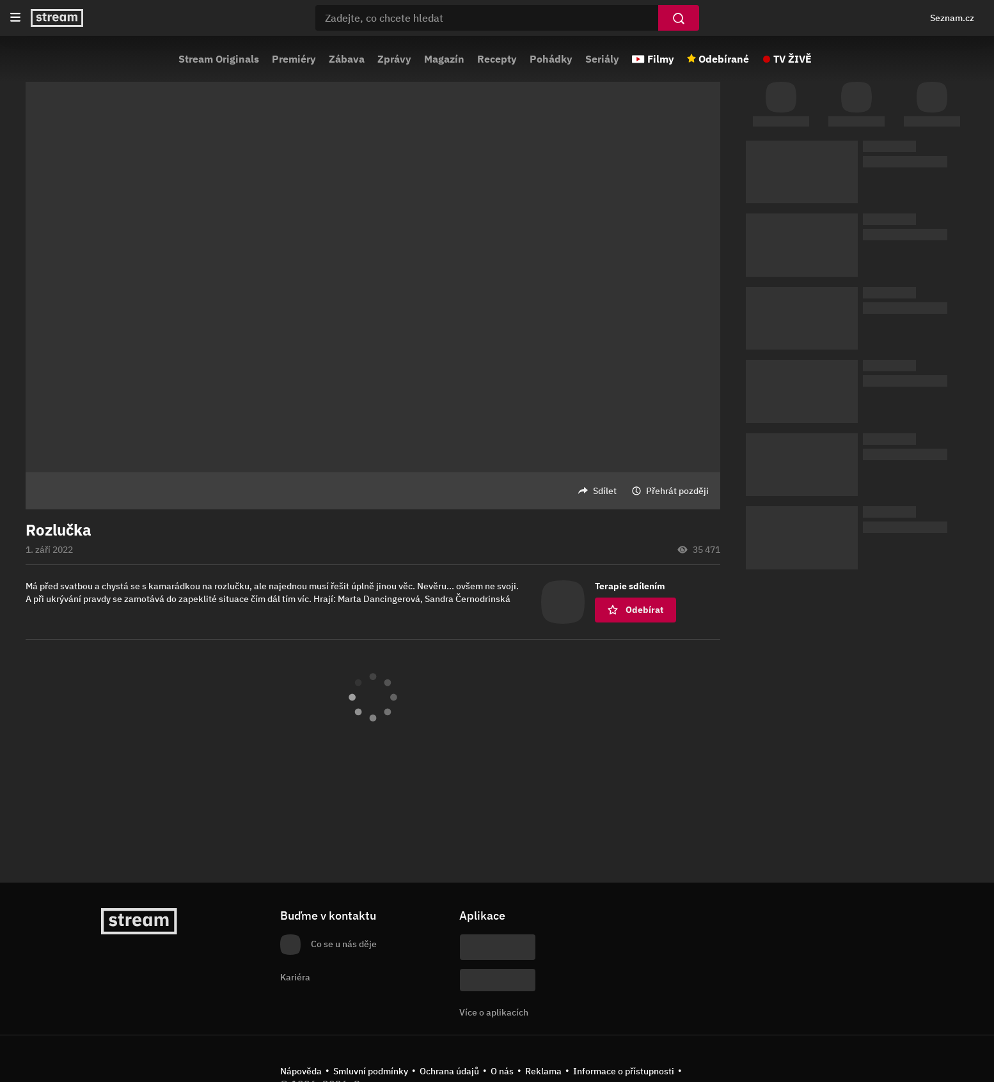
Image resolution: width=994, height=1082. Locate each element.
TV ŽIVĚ (792, 58)
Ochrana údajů (449, 1071)
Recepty (497, 58)
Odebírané (723, 58)
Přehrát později (677, 491)
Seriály (602, 58)
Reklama (543, 1071)
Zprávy (394, 58)
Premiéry (294, 58)
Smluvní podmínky (370, 1071)
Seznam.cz (952, 17)
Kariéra (295, 977)
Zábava (347, 58)
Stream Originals (218, 58)
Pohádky (551, 58)
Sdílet (605, 491)
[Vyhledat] (678, 18)
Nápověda (301, 1071)
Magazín (444, 58)
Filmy (660, 58)
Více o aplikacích (493, 1012)
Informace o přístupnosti (623, 1071)
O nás (502, 1071)
